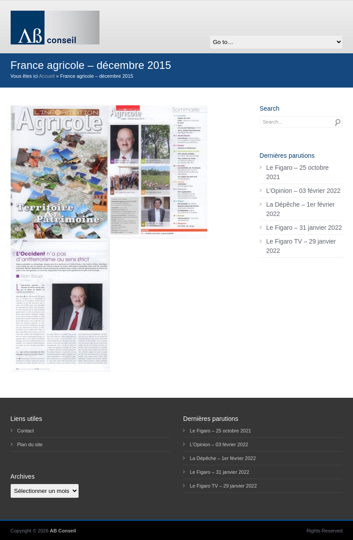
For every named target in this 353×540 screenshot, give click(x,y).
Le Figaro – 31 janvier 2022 (304, 227)
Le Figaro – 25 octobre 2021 (297, 172)
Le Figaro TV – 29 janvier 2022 (301, 246)
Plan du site (30, 444)
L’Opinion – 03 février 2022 (303, 190)
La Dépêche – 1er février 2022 (300, 209)
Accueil (47, 76)
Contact (25, 430)
